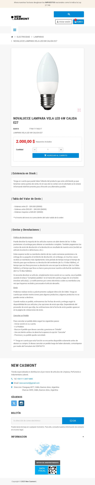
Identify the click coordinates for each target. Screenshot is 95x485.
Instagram (21, 403)
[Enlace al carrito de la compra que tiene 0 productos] (78, 21)
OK (73, 420)
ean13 (16, 129)
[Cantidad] (48, 149)
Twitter (14, 403)
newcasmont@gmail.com (29, 383)
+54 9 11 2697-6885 (25, 379)
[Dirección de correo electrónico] (36, 420)
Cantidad (19, 150)
